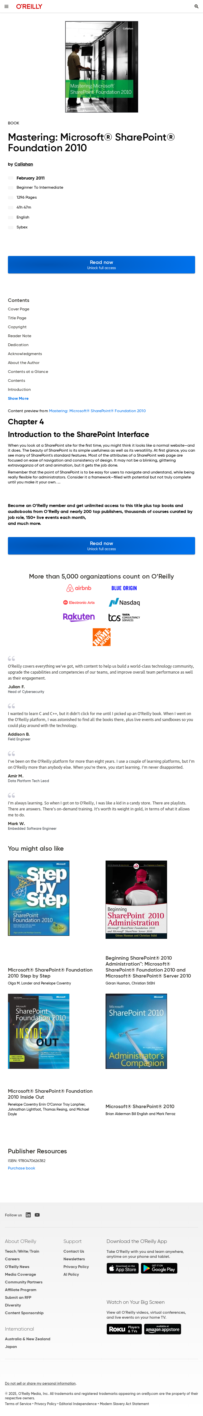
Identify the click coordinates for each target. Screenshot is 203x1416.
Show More (18, 398)
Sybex (22, 227)
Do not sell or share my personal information (40, 1383)
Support (72, 1241)
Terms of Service (18, 1404)
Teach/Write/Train (22, 1251)
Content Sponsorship (24, 1312)
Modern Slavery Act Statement (124, 1404)
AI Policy (71, 1274)
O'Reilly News (17, 1266)
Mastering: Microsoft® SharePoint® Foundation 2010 (97, 410)
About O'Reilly (20, 1241)
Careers (12, 1259)
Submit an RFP (18, 1297)
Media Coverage (20, 1274)
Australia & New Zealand (27, 1339)
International (19, 1329)
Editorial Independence (78, 1404)
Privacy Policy (76, 1266)
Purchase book (21, 1168)
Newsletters (74, 1259)
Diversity (13, 1305)
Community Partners (23, 1282)
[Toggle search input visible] (197, 6)
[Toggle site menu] (6, 6)
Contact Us (73, 1251)
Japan (11, 1346)
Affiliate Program (20, 1289)
